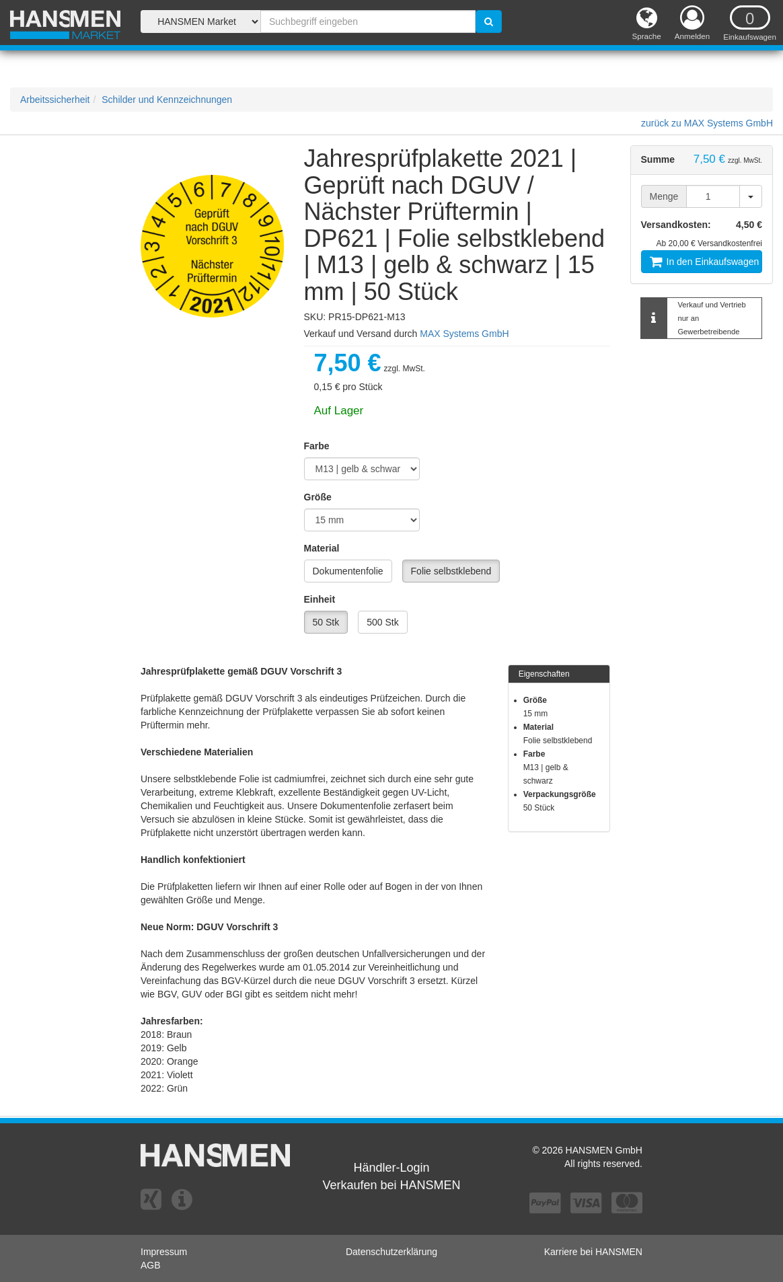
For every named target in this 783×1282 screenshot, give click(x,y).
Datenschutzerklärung (391, 1251)
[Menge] (713, 196)
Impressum (164, 1251)
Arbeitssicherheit (55, 99)
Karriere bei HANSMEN (593, 1251)
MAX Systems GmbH (464, 333)
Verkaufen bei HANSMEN (391, 1185)
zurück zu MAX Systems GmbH (707, 123)
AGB (151, 1265)
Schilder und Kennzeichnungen (167, 99)
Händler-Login (391, 1167)
